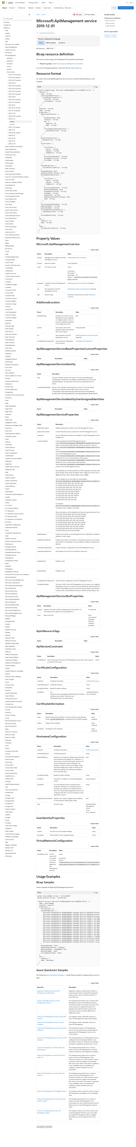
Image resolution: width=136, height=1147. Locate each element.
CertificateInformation (92, 681)
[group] (68, 383)
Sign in (132, 2)
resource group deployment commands (69, 64)
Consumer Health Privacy (55, 1141)
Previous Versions (17, 1141)
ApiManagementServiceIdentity (77, 257)
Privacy (42, 1141)
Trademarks (80, 1141)
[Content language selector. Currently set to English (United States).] (11, 1136)
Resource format (110, 21)
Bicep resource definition (112, 18)
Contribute (34, 1141)
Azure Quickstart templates (55, 975)
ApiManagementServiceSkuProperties (79, 289)
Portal (114, 8)
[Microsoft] (3, 2)
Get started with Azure (126, 8)
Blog (26, 1141)
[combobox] (17, 18)
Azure (43, 14)
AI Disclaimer (6, 1141)
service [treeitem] (9, 66)
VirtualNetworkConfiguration (84, 341)
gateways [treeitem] (9, 58)
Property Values (110, 23)
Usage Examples (110, 26)
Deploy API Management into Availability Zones (51, 1091)
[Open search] (127, 2)
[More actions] (98, 14)
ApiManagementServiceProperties (78, 283)
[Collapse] (29, 14)
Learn (38, 14)
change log (77, 68)
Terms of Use (70, 1141)
